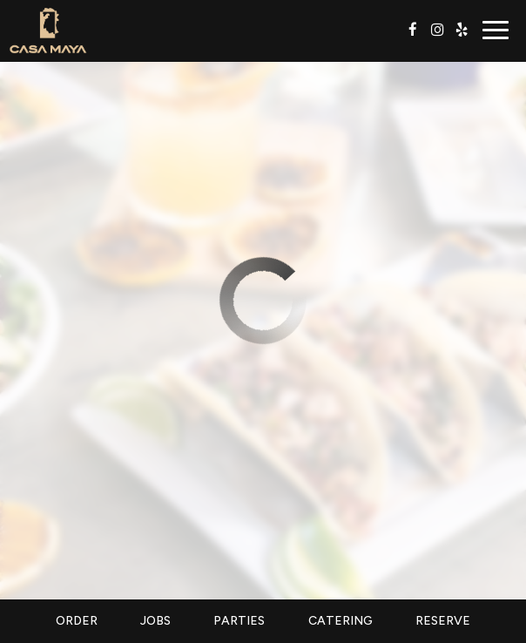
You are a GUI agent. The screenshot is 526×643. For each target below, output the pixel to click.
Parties (239, 620)
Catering (340, 620)
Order (77, 620)
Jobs (155, 620)
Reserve (442, 620)
